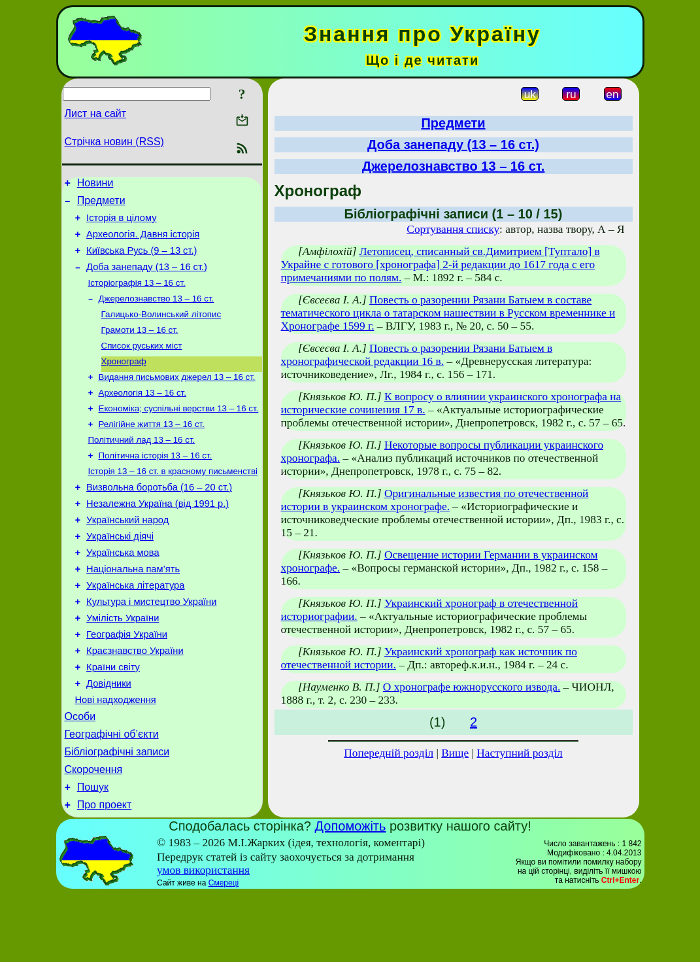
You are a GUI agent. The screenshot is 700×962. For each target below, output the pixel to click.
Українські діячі (120, 573)
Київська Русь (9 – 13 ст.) (141, 260)
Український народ (127, 554)
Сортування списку (453, 229)
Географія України (126, 683)
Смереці (223, 950)
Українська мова (122, 591)
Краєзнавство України (135, 701)
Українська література (135, 628)
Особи (80, 774)
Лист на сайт (96, 113)
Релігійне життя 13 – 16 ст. (152, 449)
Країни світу (113, 719)
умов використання (203, 938)
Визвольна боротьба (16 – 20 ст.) (159, 518)
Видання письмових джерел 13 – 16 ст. (177, 398)
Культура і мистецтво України (151, 646)
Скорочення (94, 833)
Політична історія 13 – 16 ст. (155, 483)
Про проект (104, 872)
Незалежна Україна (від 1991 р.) (157, 536)
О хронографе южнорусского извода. (471, 687)
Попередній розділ (388, 753)
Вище (455, 753)
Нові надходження (115, 756)
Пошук (92, 853)
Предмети (101, 204)
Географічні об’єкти (112, 794)
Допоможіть (350, 894)
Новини (95, 184)
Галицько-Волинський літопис (161, 330)
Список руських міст (141, 364)
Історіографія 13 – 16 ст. (137, 296)
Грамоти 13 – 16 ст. (139, 347)
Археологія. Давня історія (142, 242)
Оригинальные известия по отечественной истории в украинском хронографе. (435, 500)
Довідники (108, 737)
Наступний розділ (519, 753)
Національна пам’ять (133, 609)
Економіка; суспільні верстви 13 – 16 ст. (179, 432)
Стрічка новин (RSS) (114, 141)
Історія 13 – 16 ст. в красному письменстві (173, 500)
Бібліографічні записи (117, 813)
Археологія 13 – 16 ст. (142, 415)
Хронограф (123, 381)
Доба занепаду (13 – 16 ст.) (146, 278)
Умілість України (122, 664)
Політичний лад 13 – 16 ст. (141, 466)
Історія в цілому (121, 223)
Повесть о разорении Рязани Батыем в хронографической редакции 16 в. (417, 355)
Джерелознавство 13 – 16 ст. (156, 313)
